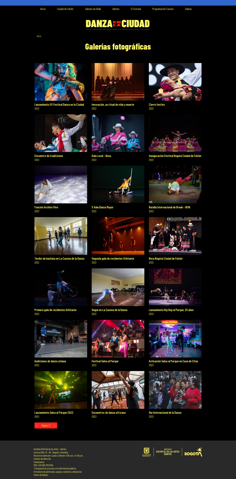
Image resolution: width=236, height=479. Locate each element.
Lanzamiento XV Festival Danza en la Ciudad (59, 104)
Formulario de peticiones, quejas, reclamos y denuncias (58, 471)
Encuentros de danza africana (109, 412)
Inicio (43, 9)
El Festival (136, 9)
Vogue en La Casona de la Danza (109, 310)
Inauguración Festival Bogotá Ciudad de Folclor (175, 156)
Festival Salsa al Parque (105, 361)
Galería (188, 9)
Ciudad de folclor (65, 9)
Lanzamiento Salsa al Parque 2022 (53, 412)
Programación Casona (163, 9)
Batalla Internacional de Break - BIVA (169, 207)
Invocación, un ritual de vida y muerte (113, 104)
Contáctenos (39, 462)
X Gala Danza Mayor (102, 207)
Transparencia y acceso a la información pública (55, 468)
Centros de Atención (42, 458)
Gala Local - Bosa (101, 156)
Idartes (115, 9)
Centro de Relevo (41, 474)
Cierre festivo (157, 104)
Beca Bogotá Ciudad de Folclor (166, 258)
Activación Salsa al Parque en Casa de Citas (173, 361)
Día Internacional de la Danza (165, 412)
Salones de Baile (93, 9)
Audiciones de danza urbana (50, 361)
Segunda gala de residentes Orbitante (113, 258)
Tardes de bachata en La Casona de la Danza (59, 258)
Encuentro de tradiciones (48, 156)
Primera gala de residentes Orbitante (55, 310)
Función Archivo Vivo (46, 207)
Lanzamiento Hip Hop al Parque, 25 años (171, 310)
